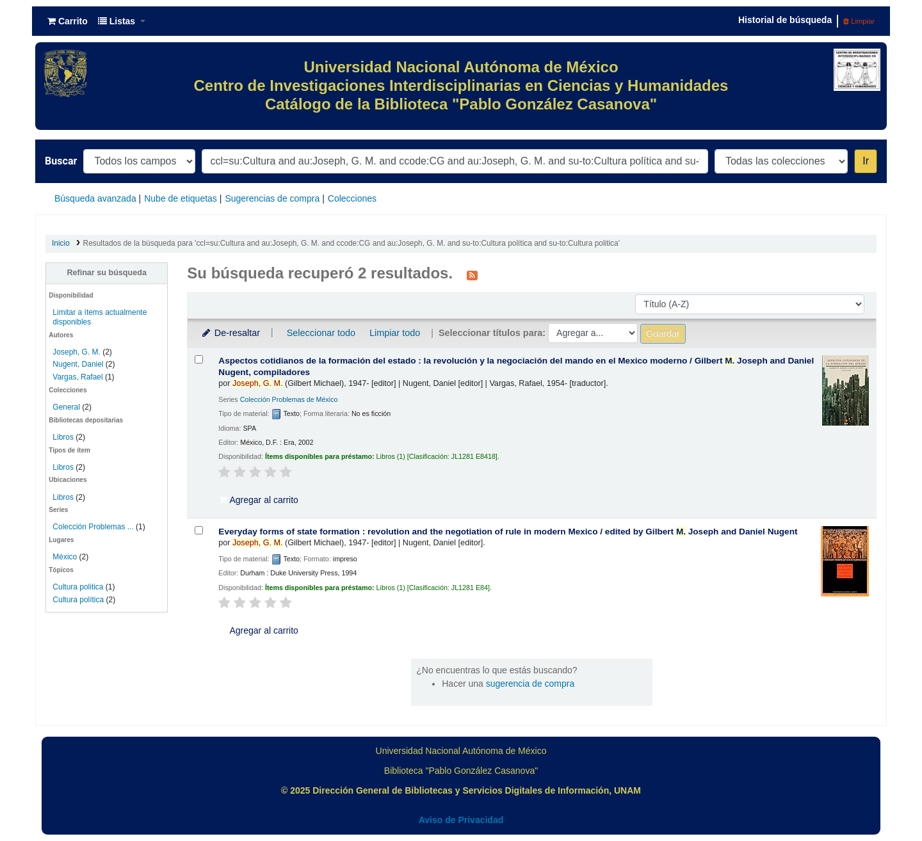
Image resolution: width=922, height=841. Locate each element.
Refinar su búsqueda (107, 272)
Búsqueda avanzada (95, 198)
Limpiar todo (394, 333)
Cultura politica (78, 586)
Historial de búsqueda (785, 20)
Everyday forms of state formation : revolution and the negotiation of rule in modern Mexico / (507, 531)
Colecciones (352, 198)
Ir (865, 161)
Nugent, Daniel (78, 364)
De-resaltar (230, 333)
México (65, 556)
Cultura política (78, 599)
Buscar (61, 161)
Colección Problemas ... (93, 526)
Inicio (61, 243)
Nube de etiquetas (180, 198)
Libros (63, 437)
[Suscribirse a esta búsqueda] (472, 274)
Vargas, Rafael (77, 376)
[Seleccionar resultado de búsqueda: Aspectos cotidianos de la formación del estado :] (199, 359)
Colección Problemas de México (289, 399)
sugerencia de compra (530, 683)
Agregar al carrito (258, 500)
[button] (67, 21)
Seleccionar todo (321, 333)
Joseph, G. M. (77, 352)
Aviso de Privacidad (461, 820)
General (67, 407)
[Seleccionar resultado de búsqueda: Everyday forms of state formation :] (199, 530)
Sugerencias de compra (272, 198)
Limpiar (859, 21)
